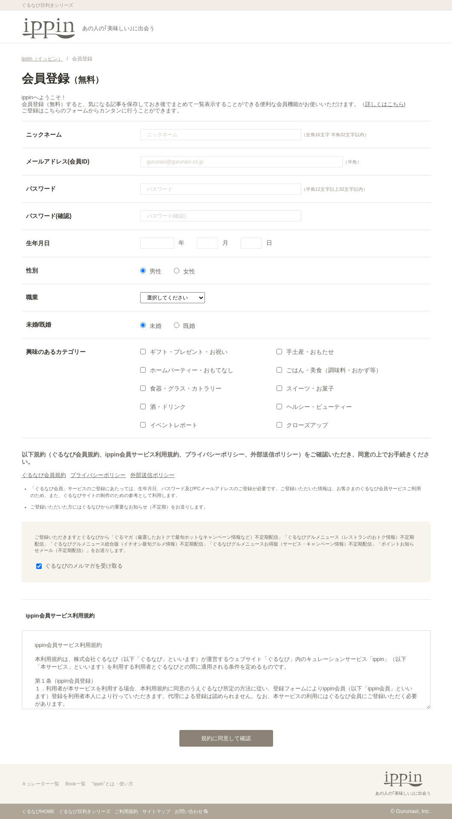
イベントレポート (169, 425)
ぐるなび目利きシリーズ (84, 811)
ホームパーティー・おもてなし (186, 370)
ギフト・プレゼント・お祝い (183, 351)
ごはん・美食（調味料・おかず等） (329, 370)
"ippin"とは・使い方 (112, 783)
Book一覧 (76, 783)
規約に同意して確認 (215, 735)
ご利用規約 (126, 811)
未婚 (150, 325)
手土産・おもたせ (305, 351)
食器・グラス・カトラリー (181, 388)
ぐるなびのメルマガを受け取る (79, 566)
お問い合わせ (189, 811)
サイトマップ (156, 811)
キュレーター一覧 (40, 783)
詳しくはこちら (384, 104)
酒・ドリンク (163, 406)
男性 (150, 271)
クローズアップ (302, 425)
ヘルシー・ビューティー (314, 406)
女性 (184, 271)
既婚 (184, 325)
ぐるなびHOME (38, 811)
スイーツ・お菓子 (305, 388)
